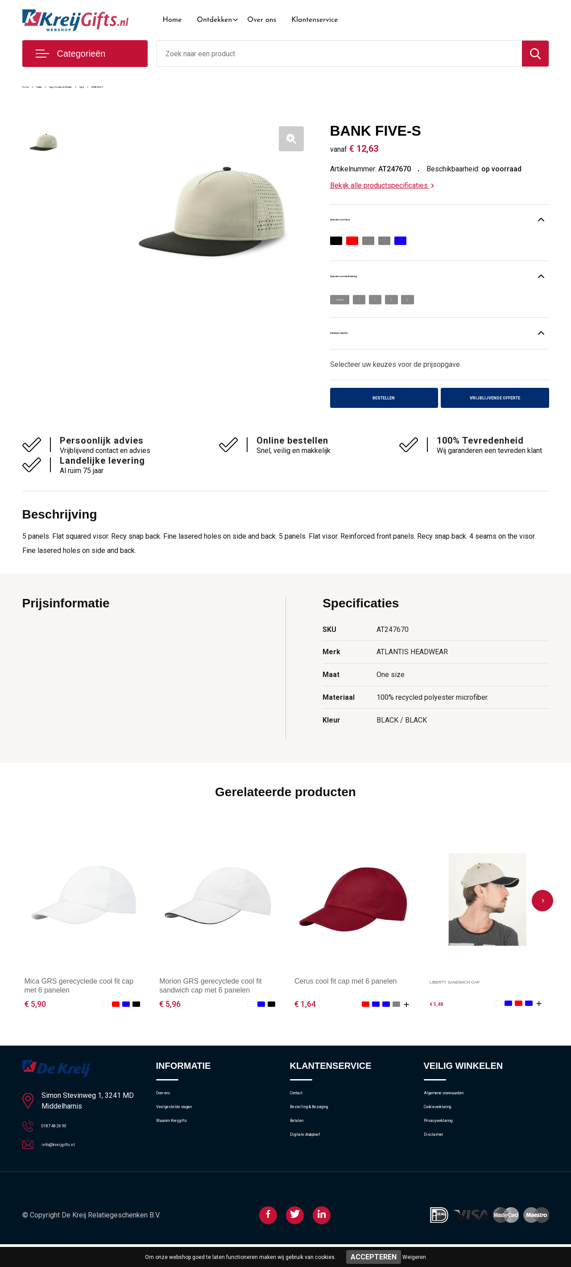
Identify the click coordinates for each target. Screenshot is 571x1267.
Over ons (261, 20)
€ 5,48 (440, 1018)
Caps (170, 86)
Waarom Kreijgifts (182, 1149)
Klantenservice (314, 20)
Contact (302, 1110)
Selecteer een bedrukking (385, 280)
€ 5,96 (170, 1018)
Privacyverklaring (448, 1149)
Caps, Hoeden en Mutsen (116, 86)
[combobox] (339, 53)
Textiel (59, 86)
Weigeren (414, 1257)
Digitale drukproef (315, 1168)
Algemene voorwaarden (458, 1110)
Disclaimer (439, 1168)
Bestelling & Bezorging (323, 1130)
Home (172, 20)
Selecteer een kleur (372, 221)
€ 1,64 (305, 1018)
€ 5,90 (35, 1018)
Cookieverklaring (448, 1130)
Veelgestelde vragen (185, 1130)
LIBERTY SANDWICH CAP (473, 996)
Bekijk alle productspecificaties (382, 185)
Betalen (301, 1149)
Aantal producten (368, 340)
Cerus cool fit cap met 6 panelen (345, 996)
